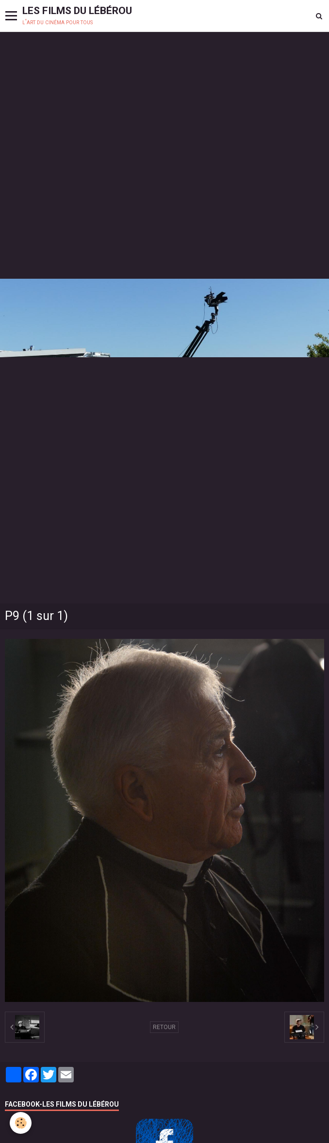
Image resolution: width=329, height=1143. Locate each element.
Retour (164, 1027)
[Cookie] (21, 1123)
